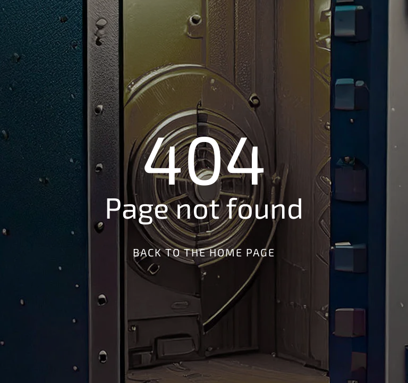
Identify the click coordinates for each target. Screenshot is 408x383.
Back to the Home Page (204, 252)
